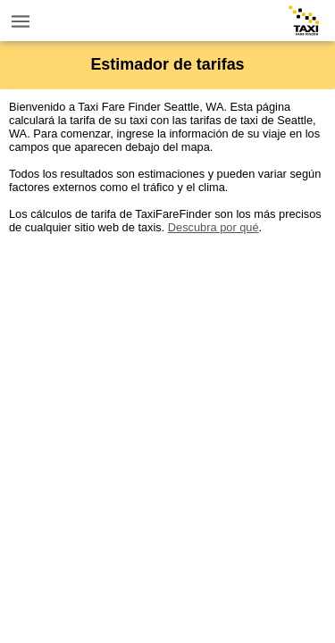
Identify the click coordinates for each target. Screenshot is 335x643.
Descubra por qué (213, 227)
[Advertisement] (167, 401)
